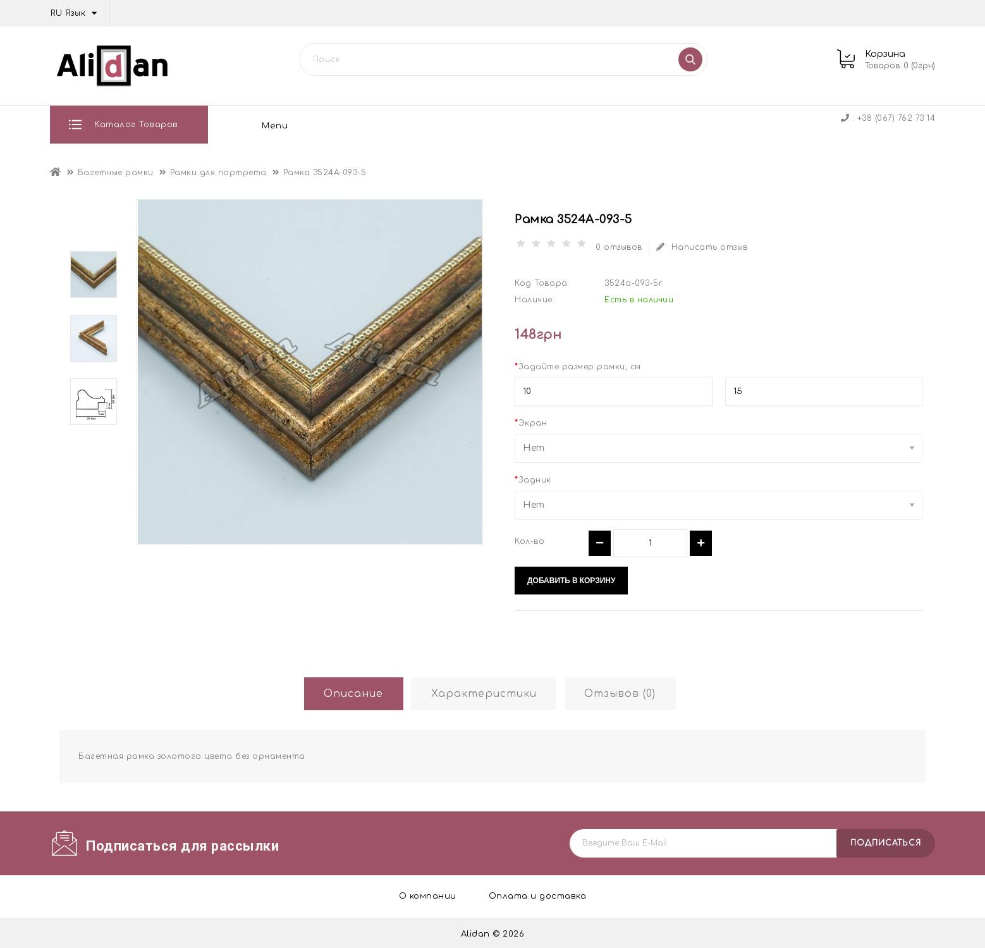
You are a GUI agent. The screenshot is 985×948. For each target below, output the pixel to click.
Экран (533, 420)
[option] (93, 272)
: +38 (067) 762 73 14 (888, 118)
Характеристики (483, 692)
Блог (543, 124)
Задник (534, 477)
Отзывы (481, 124)
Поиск (691, 59)
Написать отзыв (704, 244)
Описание (347, 692)
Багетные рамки (116, 170)
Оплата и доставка (381, 124)
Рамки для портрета (218, 170)
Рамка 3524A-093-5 (325, 170)
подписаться (885, 840)
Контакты (611, 124)
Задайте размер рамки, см (579, 364)
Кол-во (529, 538)
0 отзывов (620, 244)
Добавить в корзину (571, 577)
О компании (271, 124)
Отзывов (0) (626, 692)
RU (76, 13)
